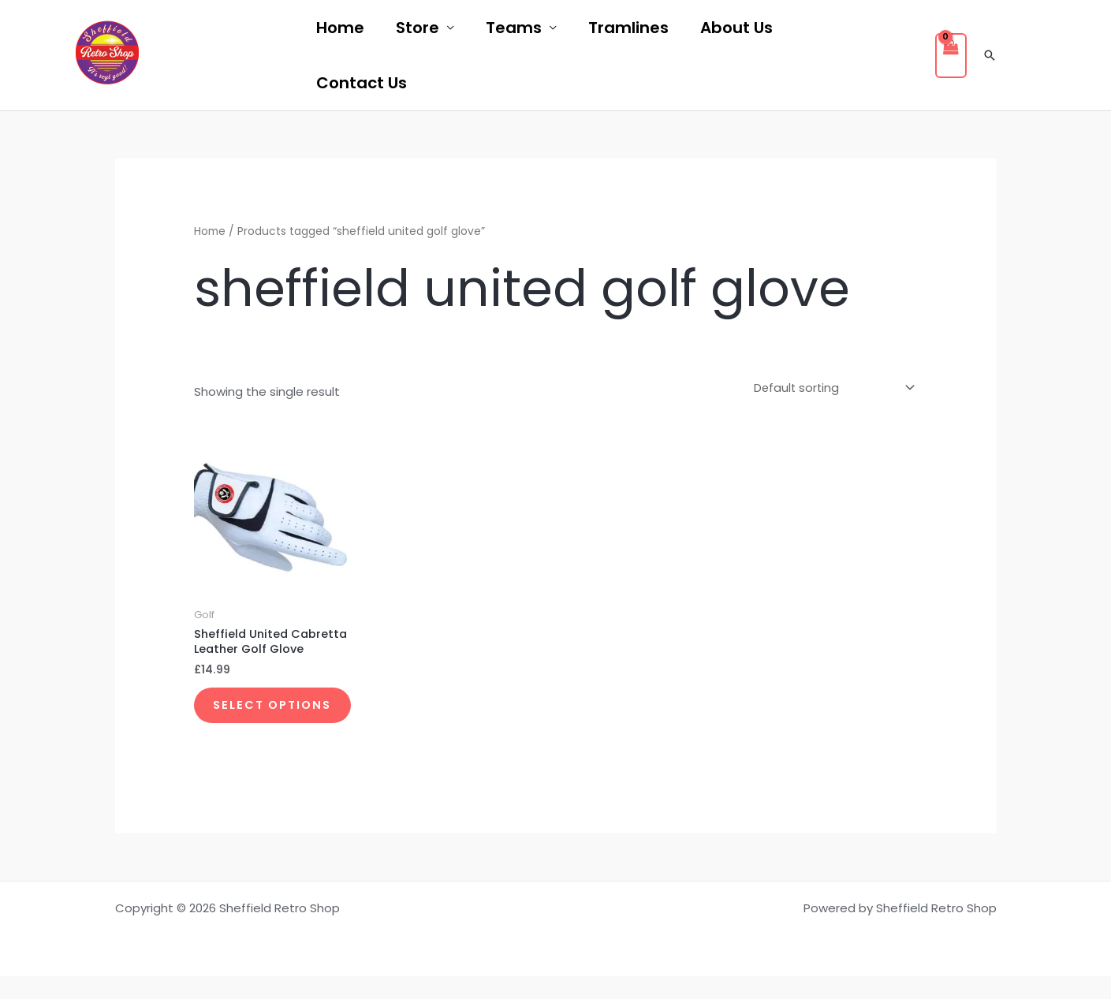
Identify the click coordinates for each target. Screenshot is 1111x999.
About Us (736, 28)
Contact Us (361, 83)
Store (417, 28)
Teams (514, 28)
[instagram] (268, 56)
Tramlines (628, 28)
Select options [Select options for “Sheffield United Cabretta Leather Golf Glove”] (252, 718)
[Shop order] (828, 388)
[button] (989, 55)
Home (340, 28)
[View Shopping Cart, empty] (951, 55)
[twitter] (225, 56)
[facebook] (182, 56)
